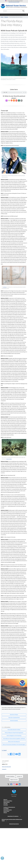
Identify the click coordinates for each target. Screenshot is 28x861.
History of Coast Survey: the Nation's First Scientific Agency (14, 744)
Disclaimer (6, 804)
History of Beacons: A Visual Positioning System (14, 732)
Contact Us (4, 769)
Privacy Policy (6, 811)
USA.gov (5, 812)
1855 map (4, 287)
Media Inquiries (7, 802)
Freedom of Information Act (9, 807)
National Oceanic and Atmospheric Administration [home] (16, 7)
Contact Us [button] (19, 776)
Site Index (6, 803)
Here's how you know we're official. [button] (14, 1)
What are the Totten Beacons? (14, 741)
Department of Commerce (13, 816)
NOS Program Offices (8, 800)
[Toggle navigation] (26, 15)
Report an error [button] (14, 779)
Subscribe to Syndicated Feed (14, 717)
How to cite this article (6, 766)
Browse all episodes (14, 720)
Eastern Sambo (9, 459)
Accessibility (6, 808)
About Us (5, 799)
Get (4, 750)
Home (2, 17)
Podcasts (6, 17)
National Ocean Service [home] (16, 6)
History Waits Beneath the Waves (14, 729)
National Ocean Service (14, 823)
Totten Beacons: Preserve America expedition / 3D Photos (14, 738)
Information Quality (8, 809)
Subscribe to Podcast (14, 714)
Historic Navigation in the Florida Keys (14, 735)
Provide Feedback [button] (10, 776)
